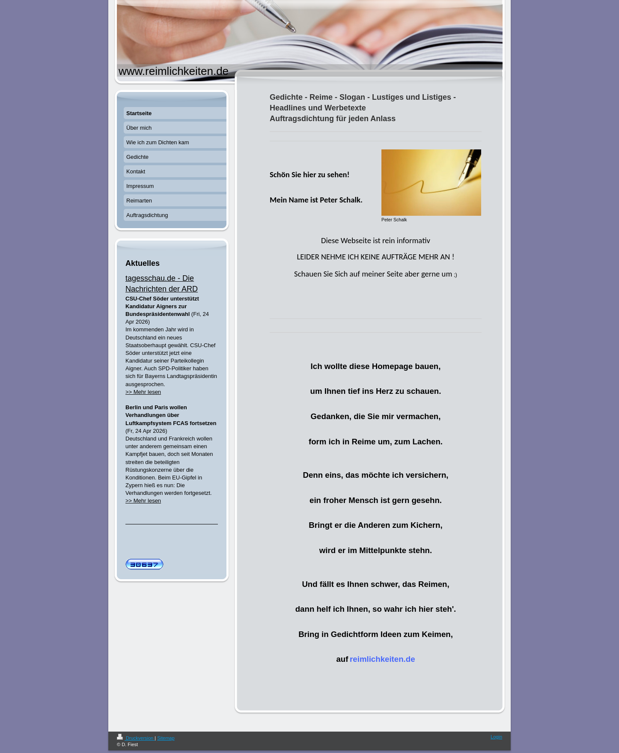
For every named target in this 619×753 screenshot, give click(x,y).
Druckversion (136, 738)
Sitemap (165, 738)
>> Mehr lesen (143, 392)
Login (496, 736)
